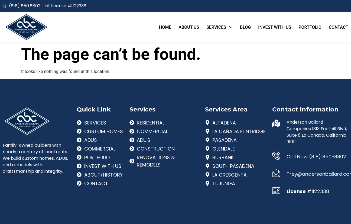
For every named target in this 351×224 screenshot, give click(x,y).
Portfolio (309, 27)
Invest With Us (273, 27)
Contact (338, 27)
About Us (185, 27)
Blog (243, 27)
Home (160, 27)
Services (216, 27)
